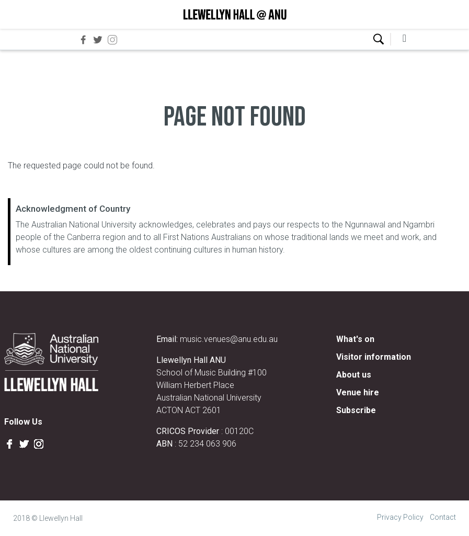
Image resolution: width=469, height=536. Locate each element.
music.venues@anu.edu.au (229, 339)
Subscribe (356, 410)
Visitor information (373, 357)
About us (353, 375)
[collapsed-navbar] (404, 39)
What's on (355, 339)
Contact (443, 517)
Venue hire (357, 392)
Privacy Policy (400, 517)
